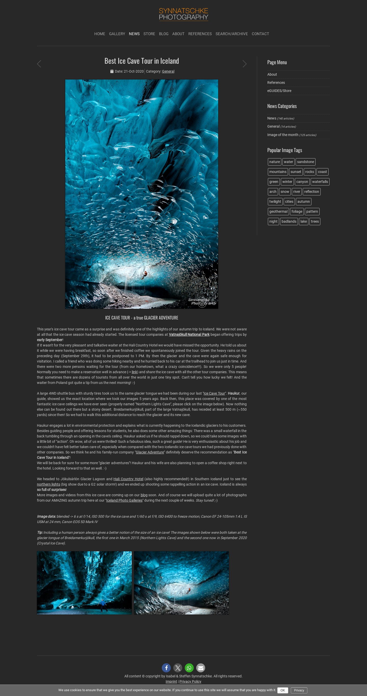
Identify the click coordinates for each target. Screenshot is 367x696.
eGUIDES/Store (279, 91)
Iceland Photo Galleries (124, 500)
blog (144, 495)
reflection (311, 192)
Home (99, 34)
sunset (296, 172)
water (288, 162)
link (134, 372)
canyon (302, 182)
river (296, 192)
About (178, 34)
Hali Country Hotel (128, 479)
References (200, 34)
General (168, 71)
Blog (163, 34)
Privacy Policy (190, 681)
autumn (303, 201)
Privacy (299, 690)
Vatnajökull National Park (189, 334)
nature (274, 162)
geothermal (278, 211)
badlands (289, 221)
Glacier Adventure (150, 452)
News (134, 34)
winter (287, 182)
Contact (260, 34)
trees (315, 221)
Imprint (171, 681)
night (273, 221)
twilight (275, 201)
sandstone (305, 162)
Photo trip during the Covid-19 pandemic (39, 64)
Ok (283, 690)
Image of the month (282, 135)
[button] (166, 667)
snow (285, 192)
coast (322, 172)
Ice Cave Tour (214, 393)
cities (289, 201)
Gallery (117, 34)
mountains (277, 172)
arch (273, 192)
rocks (309, 172)
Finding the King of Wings (244, 64)
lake (303, 221)
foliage (297, 211)
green (273, 182)
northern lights (48, 484)
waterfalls (320, 182)
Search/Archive (232, 34)
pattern (312, 211)
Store (149, 34)
